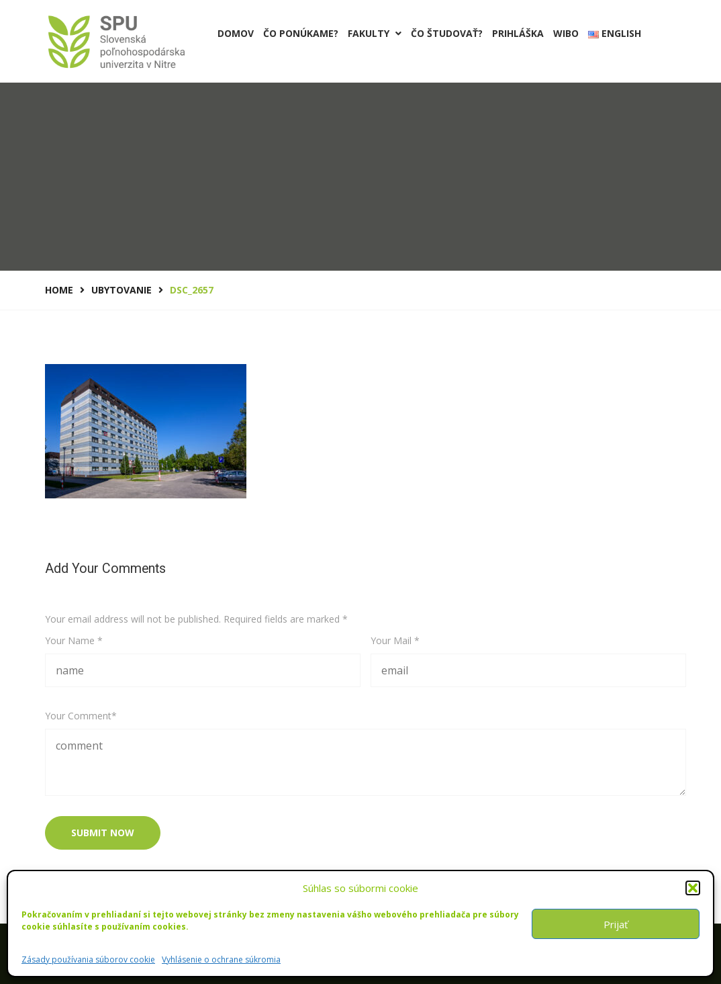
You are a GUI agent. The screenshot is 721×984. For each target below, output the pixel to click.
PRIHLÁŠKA (518, 33)
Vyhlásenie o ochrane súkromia (221, 959)
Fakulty (374, 33)
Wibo (566, 33)
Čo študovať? (447, 33)
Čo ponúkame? (300, 33)
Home (59, 289)
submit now (102, 832)
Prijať (616, 924)
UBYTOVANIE (121, 289)
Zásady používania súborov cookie (88, 959)
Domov (236, 33)
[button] (693, 888)
